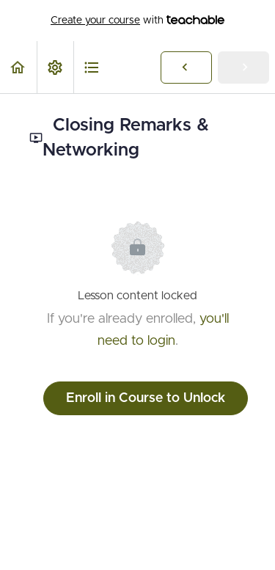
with (137, 20)
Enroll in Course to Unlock (145, 398)
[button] (18, 67)
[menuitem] (55, 67)
